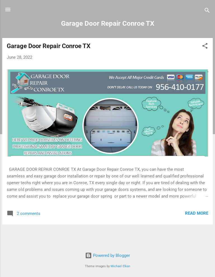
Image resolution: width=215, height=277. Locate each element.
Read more (196, 213)
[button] (205, 46)
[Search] (207, 11)
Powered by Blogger (107, 255)
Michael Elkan (120, 266)
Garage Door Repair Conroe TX (48, 45)
